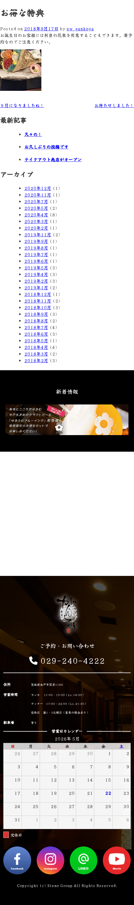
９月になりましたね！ (22, 105)
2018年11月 (37, 300)
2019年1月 (36, 287)
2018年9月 (36, 314)
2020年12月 (37, 188)
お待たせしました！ (114, 105)
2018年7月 (36, 327)
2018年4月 (36, 347)
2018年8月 (36, 320)
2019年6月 (36, 261)
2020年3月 (36, 221)
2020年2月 (36, 227)
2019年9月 (36, 241)
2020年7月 (36, 201)
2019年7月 (36, 254)
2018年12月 (37, 294)
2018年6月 (36, 333)
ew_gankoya (80, 28)
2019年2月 (36, 280)
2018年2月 (36, 360)
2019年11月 (37, 234)
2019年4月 (36, 274)
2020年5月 (36, 208)
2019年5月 (36, 267)
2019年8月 (36, 247)
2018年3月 (36, 353)
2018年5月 (36, 340)
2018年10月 (37, 307)
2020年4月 (36, 214)
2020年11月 (37, 194)
